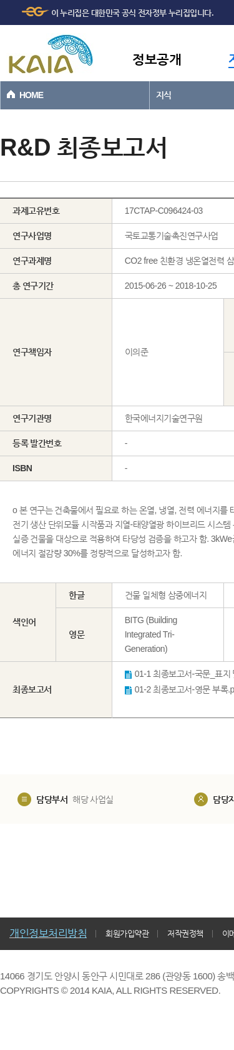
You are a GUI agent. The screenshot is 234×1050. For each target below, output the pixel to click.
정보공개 (156, 59)
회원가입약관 (127, 933)
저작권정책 (185, 933)
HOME (31, 95)
